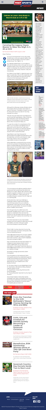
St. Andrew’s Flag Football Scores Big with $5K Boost (41, 100)
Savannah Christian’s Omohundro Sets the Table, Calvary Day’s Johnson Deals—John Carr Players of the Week (42, 114)
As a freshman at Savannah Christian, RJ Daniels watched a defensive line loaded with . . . (22, 338)
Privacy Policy (19, 406)
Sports (17, 399)
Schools (13, 399)
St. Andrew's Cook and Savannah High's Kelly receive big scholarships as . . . (22, 358)
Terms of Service (28, 406)
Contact (28, 399)
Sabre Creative (23, 408)
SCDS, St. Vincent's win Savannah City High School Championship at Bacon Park (42, 125)
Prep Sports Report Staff (10, 51)
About (8, 399)
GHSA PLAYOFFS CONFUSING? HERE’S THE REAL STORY (42, 133)
